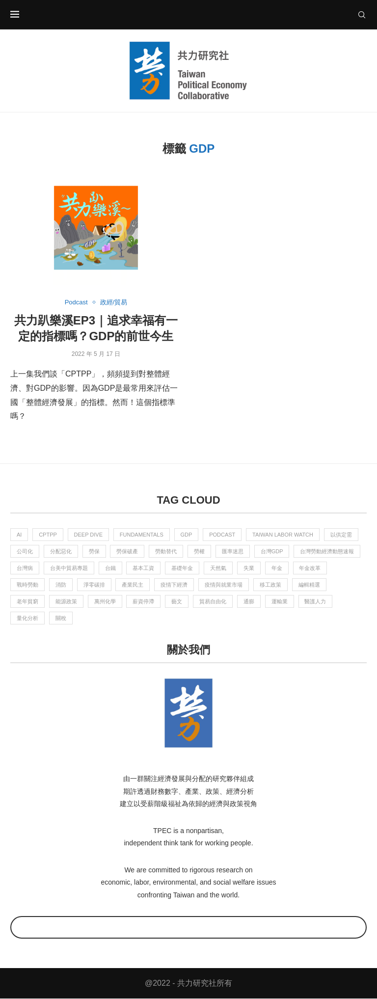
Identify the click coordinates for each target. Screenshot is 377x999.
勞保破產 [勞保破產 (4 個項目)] (127, 551)
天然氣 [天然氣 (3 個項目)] (218, 568)
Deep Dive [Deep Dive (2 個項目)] (88, 535)
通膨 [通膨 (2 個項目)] (248, 602)
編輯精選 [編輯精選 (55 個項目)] (309, 585)
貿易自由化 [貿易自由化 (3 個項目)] (212, 602)
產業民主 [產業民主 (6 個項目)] (133, 585)
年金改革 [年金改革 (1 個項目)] (310, 568)
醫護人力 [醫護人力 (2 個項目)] (315, 602)
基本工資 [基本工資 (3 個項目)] (144, 568)
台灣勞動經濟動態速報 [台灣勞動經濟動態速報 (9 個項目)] (327, 551)
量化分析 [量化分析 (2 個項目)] (27, 618)
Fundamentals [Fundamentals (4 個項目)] (141, 535)
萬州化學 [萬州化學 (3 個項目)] (105, 602)
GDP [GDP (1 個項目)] (186, 535)
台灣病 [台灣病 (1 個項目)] (25, 568)
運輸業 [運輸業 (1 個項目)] (279, 602)
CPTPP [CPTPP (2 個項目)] (48, 535)
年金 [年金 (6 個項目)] (276, 568)
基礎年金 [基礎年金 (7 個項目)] (182, 568)
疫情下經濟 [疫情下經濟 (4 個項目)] (174, 585)
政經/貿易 (114, 302)
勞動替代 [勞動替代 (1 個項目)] (166, 551)
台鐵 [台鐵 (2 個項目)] (110, 568)
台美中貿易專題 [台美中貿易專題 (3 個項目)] (69, 568)
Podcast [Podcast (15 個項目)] (223, 535)
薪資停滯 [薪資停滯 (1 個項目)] (144, 602)
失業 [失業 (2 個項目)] (248, 568)
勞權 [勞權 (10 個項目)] (199, 551)
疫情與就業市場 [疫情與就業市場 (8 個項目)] (223, 585)
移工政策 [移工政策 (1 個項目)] (270, 585)
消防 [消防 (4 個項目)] (60, 585)
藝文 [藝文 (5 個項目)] (177, 602)
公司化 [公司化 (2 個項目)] (25, 551)
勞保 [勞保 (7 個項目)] (94, 551)
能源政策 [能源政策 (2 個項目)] (66, 602)
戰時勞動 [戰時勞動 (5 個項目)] (27, 585)
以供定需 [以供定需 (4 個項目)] (341, 535)
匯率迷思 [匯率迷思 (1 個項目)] (232, 551)
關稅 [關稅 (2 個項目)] (60, 618)
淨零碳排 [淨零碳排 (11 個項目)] (94, 585)
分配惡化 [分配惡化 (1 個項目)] (61, 551)
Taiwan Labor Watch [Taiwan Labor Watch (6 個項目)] (283, 535)
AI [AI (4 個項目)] (19, 535)
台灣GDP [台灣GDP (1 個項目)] (272, 551)
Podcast (76, 302)
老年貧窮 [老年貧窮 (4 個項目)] (27, 602)
